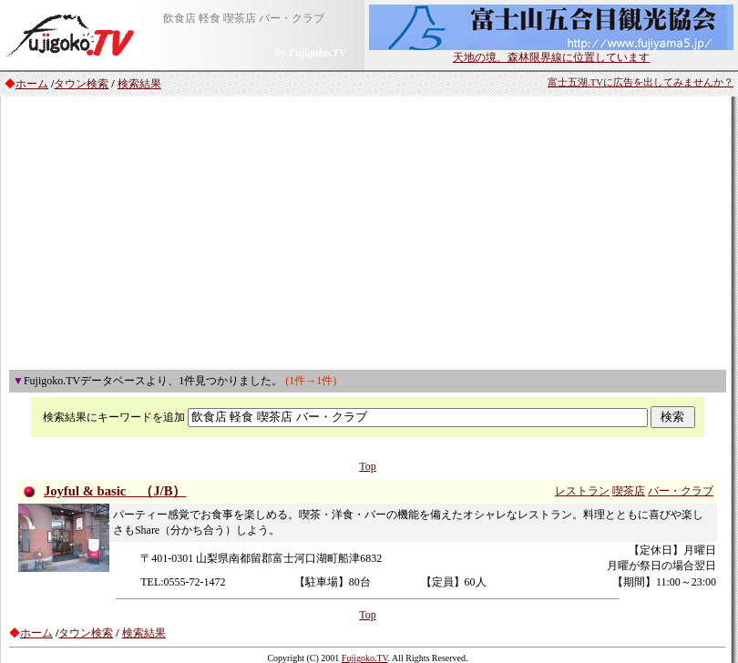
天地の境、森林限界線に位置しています (551, 52)
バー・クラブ (680, 490)
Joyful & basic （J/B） (115, 491)
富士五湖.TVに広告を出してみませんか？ (640, 82)
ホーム (31, 83)
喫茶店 (628, 490)
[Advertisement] (367, 233)
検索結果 (139, 83)
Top (367, 466)
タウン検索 (81, 83)
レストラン (582, 490)
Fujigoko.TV (365, 658)
